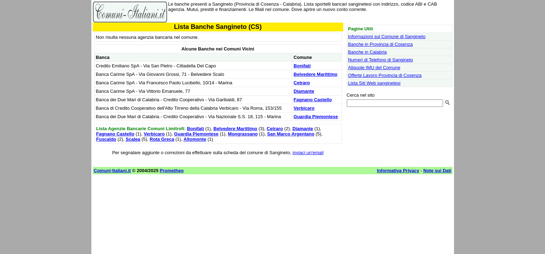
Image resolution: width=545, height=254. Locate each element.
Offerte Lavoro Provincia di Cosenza (385, 75)
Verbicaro (303, 108)
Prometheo (172, 170)
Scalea (133, 139)
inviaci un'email (307, 152)
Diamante (303, 91)
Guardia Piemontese (315, 116)
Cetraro (301, 82)
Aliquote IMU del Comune (374, 67)
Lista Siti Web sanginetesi (374, 83)
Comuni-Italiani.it (112, 170)
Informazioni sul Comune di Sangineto (387, 36)
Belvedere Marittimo (315, 74)
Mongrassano (243, 134)
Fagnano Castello (312, 99)
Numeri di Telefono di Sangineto (380, 59)
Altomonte (194, 139)
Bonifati (301, 65)
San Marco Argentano (290, 134)
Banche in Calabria (367, 52)
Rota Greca (162, 139)
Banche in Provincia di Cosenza (380, 44)
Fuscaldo (106, 139)
